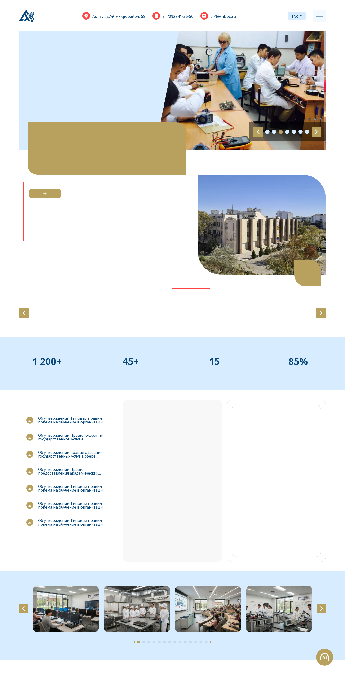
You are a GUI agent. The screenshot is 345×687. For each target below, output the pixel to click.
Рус (295, 16)
